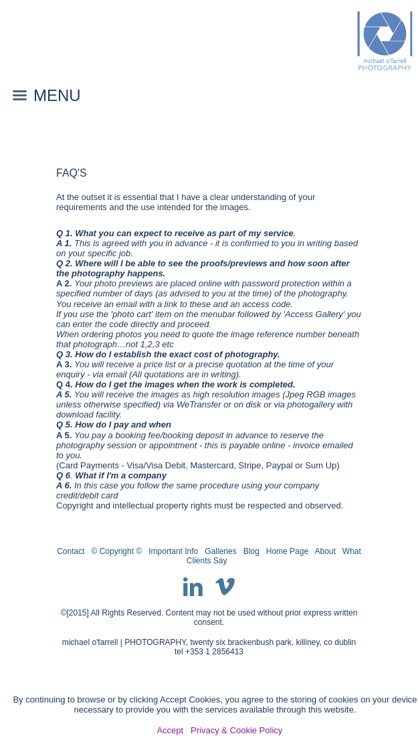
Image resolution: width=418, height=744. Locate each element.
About (324, 551)
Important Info (173, 551)
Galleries (220, 551)
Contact (70, 551)
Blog (251, 551)
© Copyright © (117, 551)
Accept (169, 730)
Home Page (287, 551)
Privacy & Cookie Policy (236, 730)
